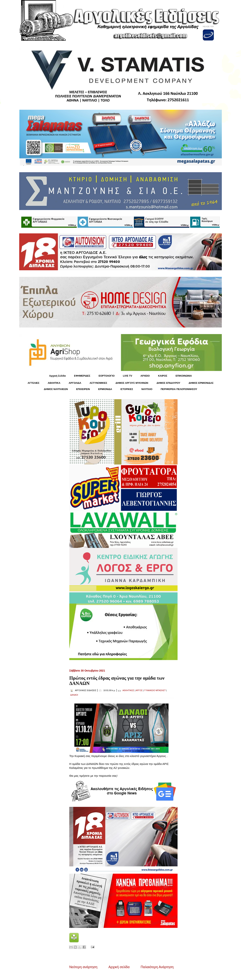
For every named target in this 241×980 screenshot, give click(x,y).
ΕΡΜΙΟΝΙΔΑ (105, 389)
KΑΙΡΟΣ (162, 375)
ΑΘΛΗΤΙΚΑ (54, 382)
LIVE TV (127, 375)
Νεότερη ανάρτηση (83, 967)
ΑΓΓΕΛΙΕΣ (33, 382)
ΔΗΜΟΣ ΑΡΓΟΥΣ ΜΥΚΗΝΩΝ (131, 382)
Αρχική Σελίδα (57, 375)
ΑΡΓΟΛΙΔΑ (75, 382)
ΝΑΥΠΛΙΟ (146, 389)
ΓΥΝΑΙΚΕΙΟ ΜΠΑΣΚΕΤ (155, 690)
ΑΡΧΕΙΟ (145, 375)
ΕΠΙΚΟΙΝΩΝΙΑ (184, 375)
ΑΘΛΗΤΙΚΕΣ (128, 690)
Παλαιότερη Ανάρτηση (157, 967)
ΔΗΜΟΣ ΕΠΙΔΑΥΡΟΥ (168, 382)
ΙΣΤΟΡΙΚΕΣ (126, 389)
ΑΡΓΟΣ (139, 690)
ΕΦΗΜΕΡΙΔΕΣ (82, 375)
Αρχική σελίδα (119, 967)
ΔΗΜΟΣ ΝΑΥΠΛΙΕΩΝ (56, 389)
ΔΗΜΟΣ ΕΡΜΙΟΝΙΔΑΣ (201, 382)
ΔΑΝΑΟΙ (74, 695)
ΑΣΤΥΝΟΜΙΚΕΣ (98, 382)
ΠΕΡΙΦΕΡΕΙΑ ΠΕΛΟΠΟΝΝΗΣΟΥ (179, 389)
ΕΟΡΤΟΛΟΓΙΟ (107, 375)
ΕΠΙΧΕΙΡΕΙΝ (83, 389)
